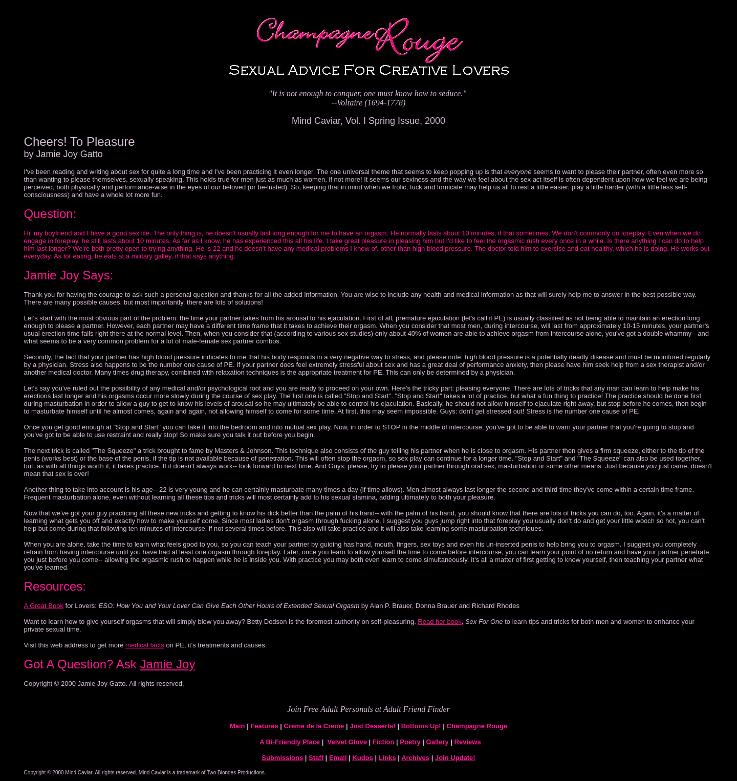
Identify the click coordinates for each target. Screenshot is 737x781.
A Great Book (43, 606)
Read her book (439, 621)
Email (338, 758)
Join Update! (455, 758)
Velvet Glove (347, 742)
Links (387, 758)
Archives (415, 758)
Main (237, 726)
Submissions (282, 758)
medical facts (144, 645)
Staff (316, 758)
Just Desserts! (373, 726)
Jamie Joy (167, 664)
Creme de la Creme (314, 726)
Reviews (467, 742)
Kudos (362, 758)
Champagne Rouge (477, 726)
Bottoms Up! (421, 726)
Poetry (410, 742)
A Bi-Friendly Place (289, 742)
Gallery (437, 742)
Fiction (384, 742)
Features (264, 726)
